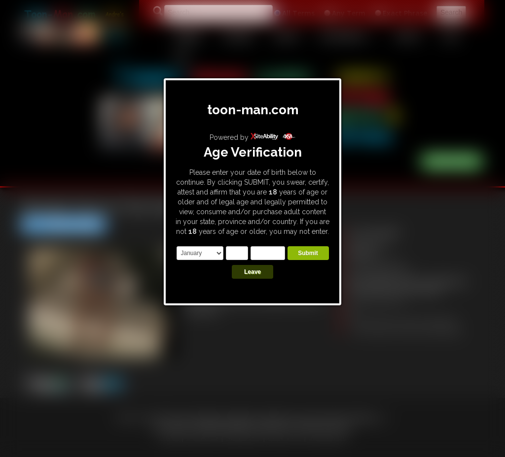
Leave (252, 271)
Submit (308, 253)
